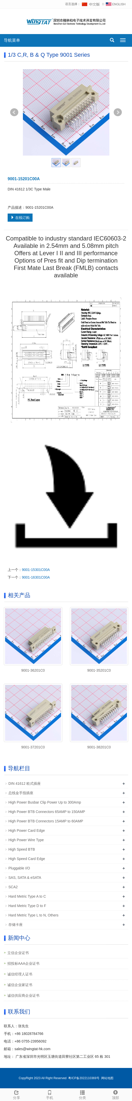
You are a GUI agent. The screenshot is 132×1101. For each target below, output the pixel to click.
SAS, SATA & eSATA (24, 878)
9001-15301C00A (36, 570)
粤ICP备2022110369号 (83, 1078)
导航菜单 (12, 40)
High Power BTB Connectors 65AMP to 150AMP (46, 812)
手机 (49, 1094)
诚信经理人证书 (19, 974)
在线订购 (20, 218)
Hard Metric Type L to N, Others (33, 915)
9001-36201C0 (33, 670)
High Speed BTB (21, 849)
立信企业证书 (18, 953)
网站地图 (107, 1078)
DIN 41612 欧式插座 (24, 783)
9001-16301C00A (36, 577)
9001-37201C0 (33, 747)
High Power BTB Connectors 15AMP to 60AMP (45, 821)
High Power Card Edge (26, 830)
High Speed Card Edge (26, 859)
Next (118, 112)
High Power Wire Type (26, 840)
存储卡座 (15, 925)
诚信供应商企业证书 (23, 995)
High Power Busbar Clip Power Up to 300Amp (44, 802)
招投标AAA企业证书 (23, 963)
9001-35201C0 (99, 670)
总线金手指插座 (20, 793)
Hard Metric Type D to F (27, 906)
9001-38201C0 (99, 747)
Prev (14, 112)
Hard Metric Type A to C (27, 896)
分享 (16, 1094)
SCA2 (13, 887)
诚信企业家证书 (19, 985)
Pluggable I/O (19, 868)
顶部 (115, 1094)
